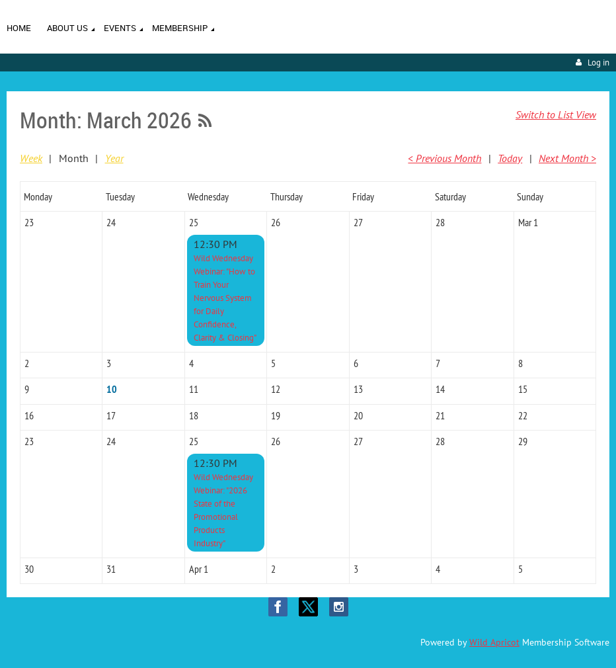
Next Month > (567, 158)
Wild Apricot (494, 642)
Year (114, 158)
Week (31, 158)
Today (510, 158)
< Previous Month (444, 158)
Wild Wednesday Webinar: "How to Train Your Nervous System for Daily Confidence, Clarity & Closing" (225, 298)
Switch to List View (556, 114)
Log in (598, 62)
